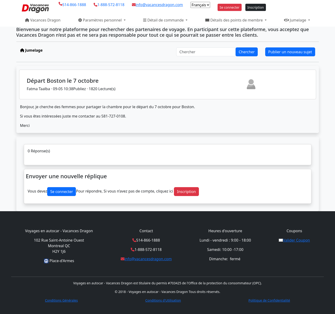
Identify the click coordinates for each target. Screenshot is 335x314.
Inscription (255, 7)
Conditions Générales (61, 300)
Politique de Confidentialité (269, 300)
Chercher (247, 51)
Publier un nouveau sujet (290, 51)
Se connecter (230, 7)
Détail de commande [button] (164, 20)
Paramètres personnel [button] (100, 20)
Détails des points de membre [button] (234, 20)
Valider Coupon (296, 240)
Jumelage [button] (295, 20)
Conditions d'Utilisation (163, 300)
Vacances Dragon (42, 20)
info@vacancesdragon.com (159, 4)
